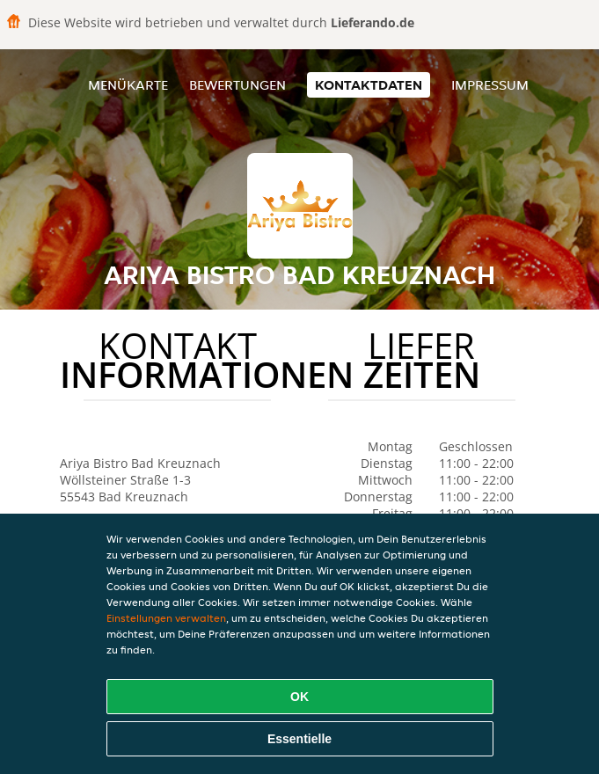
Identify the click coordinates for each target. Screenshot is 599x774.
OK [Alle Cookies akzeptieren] (299, 697)
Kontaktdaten (368, 85)
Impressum (490, 85)
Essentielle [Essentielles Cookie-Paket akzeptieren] (299, 739)
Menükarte (128, 85)
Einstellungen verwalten (166, 617)
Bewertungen (237, 85)
